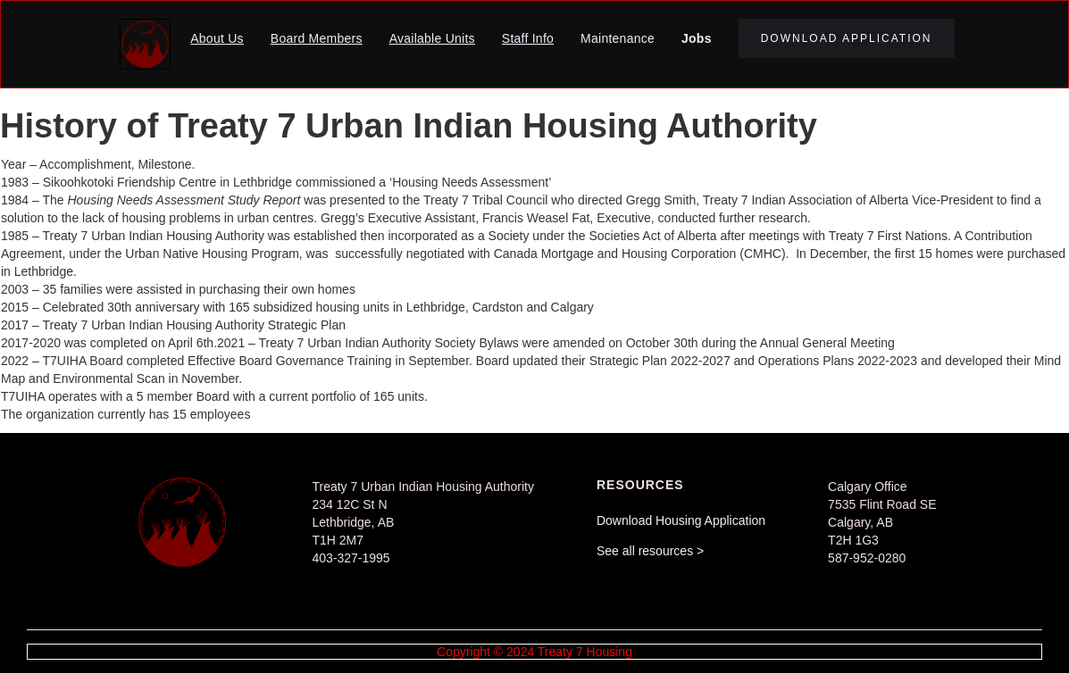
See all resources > (650, 551)
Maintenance (617, 38)
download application (846, 38)
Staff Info (528, 38)
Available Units (432, 38)
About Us (217, 38)
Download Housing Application (681, 520)
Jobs (696, 38)
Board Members (317, 38)
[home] (145, 44)
